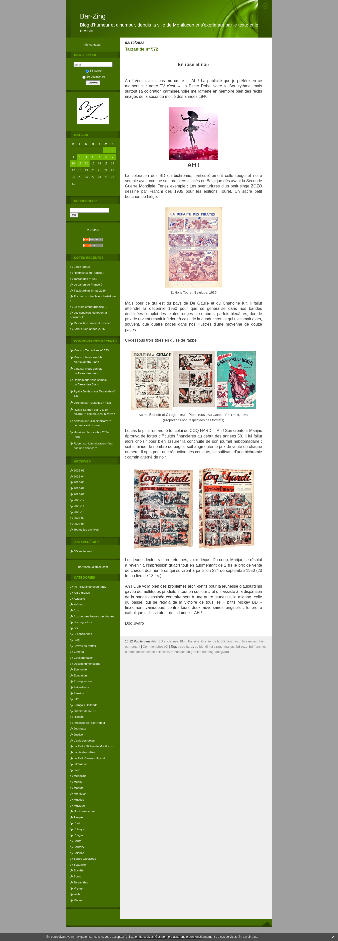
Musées (79, 799)
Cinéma (79, 651)
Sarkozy (79, 846)
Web (77, 894)
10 (73, 163)
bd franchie (257, 646)
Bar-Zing (93, 16)
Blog (77, 639)
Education (80, 675)
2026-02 (79, 488)
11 (79, 163)
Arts (76, 610)
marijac (229, 646)
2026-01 (79, 494)
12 (86, 163)
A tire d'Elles (82, 592)
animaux (79, 604)
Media (78, 781)
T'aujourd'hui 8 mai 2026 (90, 290)
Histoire (79, 716)
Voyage (79, 888)
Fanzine (79, 693)
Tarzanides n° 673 (97, 350)
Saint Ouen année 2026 (89, 328)
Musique (79, 805)
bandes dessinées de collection (147, 652)
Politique (79, 829)
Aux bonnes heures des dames (94, 616)
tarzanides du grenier (186, 652)
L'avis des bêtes (84, 740)
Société (79, 870)
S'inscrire (94, 70)
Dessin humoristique (87, 663)
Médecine (80, 775)
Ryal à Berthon (83, 391)
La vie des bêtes (84, 752)
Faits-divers (81, 687)
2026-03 (79, 482)
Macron (79, 900)
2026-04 (79, 476)
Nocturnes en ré (84, 811)
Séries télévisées (85, 858)
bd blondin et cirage (209, 646)
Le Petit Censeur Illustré (89, 758)
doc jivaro (222, 652)
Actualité (79, 598)
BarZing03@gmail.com (93, 566)
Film (76, 698)
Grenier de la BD (85, 711)
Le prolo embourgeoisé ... (90, 306)
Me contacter (93, 44)
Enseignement (83, 681)
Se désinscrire (93, 76)
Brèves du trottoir (85, 645)
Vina (77, 350)
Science (79, 852)
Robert (78, 443)
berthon (79, 402)
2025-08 (79, 523)
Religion (79, 835)
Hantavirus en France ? (89, 272)
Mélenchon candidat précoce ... (94, 323)
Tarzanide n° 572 (141, 49)
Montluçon (80, 793)
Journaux (80, 728)
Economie (80, 669)
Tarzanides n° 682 (85, 278)
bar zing (207, 652)
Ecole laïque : (83, 266)
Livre (77, 770)
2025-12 (79, 500)
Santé (78, 840)
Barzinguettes (83, 622)
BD (76, 628)
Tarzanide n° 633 (100, 402)
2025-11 (79, 506)
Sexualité (80, 864)
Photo (78, 823)
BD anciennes (83, 551)
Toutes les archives (86, 529)
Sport (77, 876)
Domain (79, 379)
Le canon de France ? (88, 284)
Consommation (84, 657)
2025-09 (79, 517)
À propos (93, 229)
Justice (78, 734)
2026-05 (79, 470)
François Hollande (86, 705)
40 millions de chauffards (90, 586)
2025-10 (79, 512)
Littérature (80, 764)
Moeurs (79, 787)
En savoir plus (247, 936)
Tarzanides (81, 882)
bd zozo (241, 646)
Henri (77, 432)
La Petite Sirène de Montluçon (93, 746)
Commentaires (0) (155, 646)
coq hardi (186, 646)
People (78, 817)
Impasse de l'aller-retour (89, 722)
